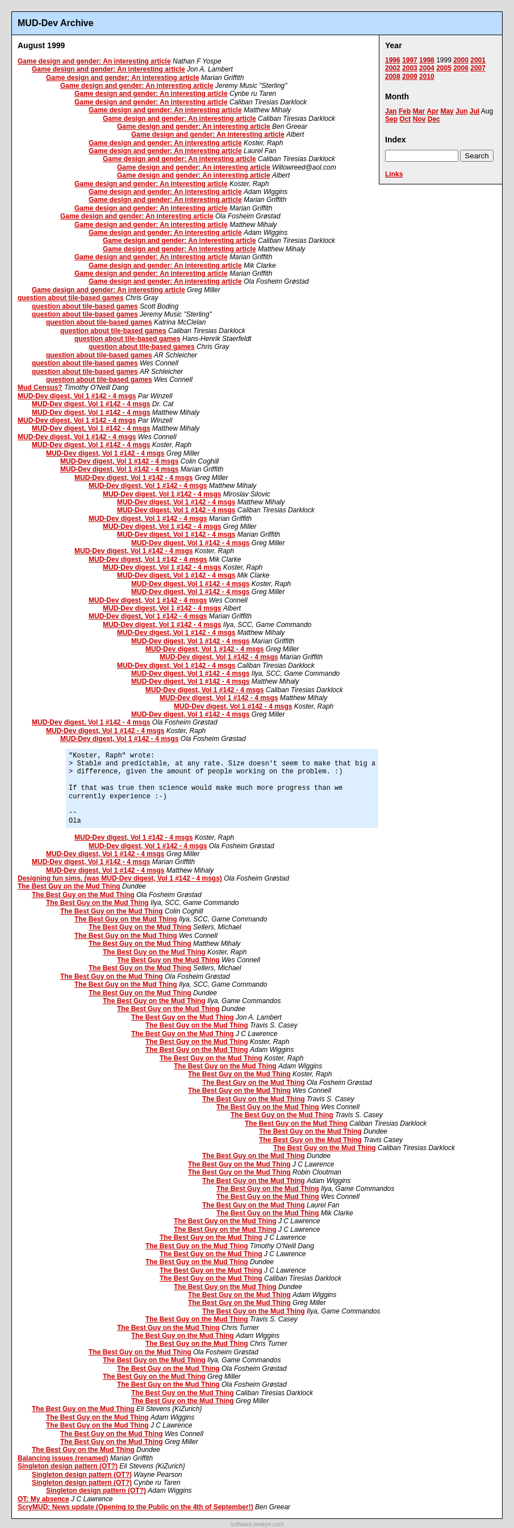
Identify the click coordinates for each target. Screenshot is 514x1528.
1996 (392, 60)
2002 (392, 68)
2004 (426, 68)
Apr (432, 111)
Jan (391, 111)
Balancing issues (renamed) (63, 1458)
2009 (409, 77)
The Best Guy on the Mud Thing (69, 886)
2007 (478, 68)
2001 (478, 60)
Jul (474, 111)
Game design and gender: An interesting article (94, 61)
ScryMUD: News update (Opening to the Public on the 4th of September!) (135, 1507)
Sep (391, 119)
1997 (409, 60)
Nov (419, 119)
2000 (461, 60)
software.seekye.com (257, 1524)
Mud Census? (40, 388)
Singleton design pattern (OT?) (68, 1466)
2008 (392, 77)
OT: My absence (43, 1499)
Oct (405, 119)
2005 (444, 68)
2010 (426, 77)
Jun (461, 111)
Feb (405, 111)
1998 (426, 60)
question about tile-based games (71, 298)
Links (394, 174)
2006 (461, 68)
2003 (409, 68)
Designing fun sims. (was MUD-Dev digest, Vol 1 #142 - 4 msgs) (120, 878)
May (446, 111)
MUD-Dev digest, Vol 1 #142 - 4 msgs (77, 396)
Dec (434, 119)
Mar (419, 111)
